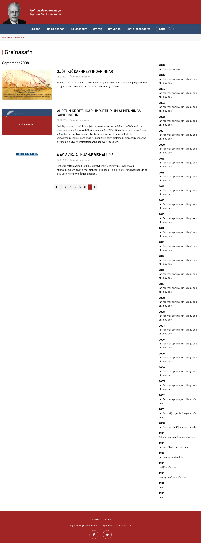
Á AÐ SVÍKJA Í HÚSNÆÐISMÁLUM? (85, 154)
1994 (161, 483)
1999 (161, 433)
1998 (161, 443)
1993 (161, 493)
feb (165, 68)
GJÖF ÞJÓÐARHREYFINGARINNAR (85, 71)
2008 (162, 311)
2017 (161, 186)
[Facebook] (94, 534)
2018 (161, 172)
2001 (161, 409)
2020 (162, 144)
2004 (162, 367)
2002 (162, 395)
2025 (162, 75)
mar (169, 68)
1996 (161, 463)
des (170, 82)
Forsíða (6, 37)
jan (161, 68)
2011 (161, 270)
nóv (165, 82)
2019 (161, 158)
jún (183, 78)
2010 (161, 283)
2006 (162, 339)
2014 (161, 228)
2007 (162, 325)
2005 (162, 353)
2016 (161, 200)
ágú (190, 78)
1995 (161, 473)
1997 (161, 453)
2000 (162, 423)
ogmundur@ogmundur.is (84, 525)
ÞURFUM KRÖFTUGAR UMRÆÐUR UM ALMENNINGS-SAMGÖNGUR (100, 112)
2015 (161, 214)
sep (195, 78)
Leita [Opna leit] (162, 28)
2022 (162, 116)
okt (161, 82)
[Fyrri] (56, 187)
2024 (162, 89)
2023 (162, 102)
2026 (162, 65)
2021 (161, 130)
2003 (162, 381)
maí (178, 68)
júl (186, 78)
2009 (162, 297)
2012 (161, 256)
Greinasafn (18, 37)
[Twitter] (107, 534)
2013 (161, 242)
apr (174, 68)
